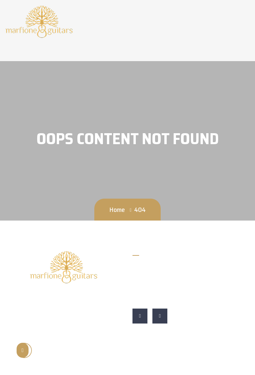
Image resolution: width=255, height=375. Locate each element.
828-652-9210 (150, 268)
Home (117, 209)
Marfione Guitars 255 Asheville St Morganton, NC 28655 (186, 283)
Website (143, 298)
